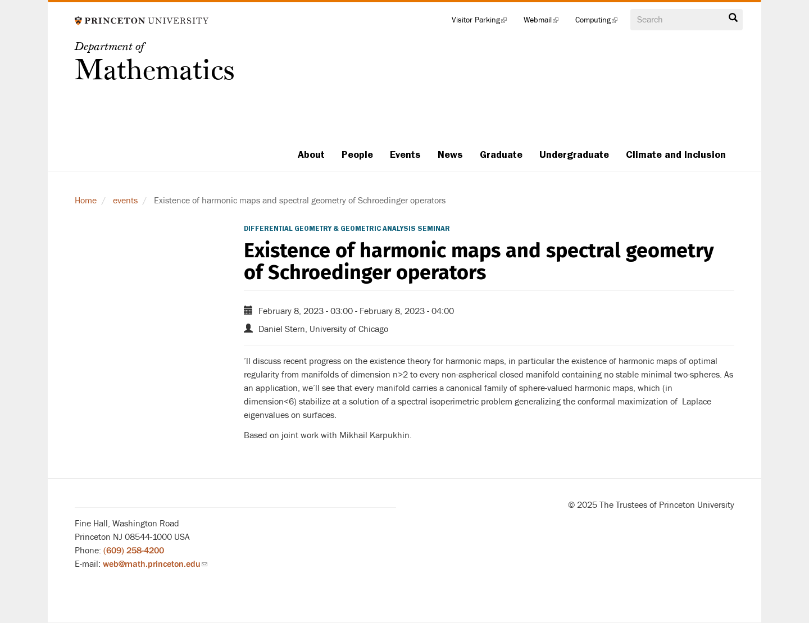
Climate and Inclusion (676, 154)
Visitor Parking (483, 22)
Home (86, 200)
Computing (600, 22)
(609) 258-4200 (133, 550)
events (125, 200)
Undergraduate (574, 154)
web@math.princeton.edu (155, 564)
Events (405, 154)
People (357, 154)
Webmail (545, 22)
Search (733, 17)
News (450, 154)
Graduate (501, 154)
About (311, 154)
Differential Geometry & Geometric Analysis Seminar (347, 228)
